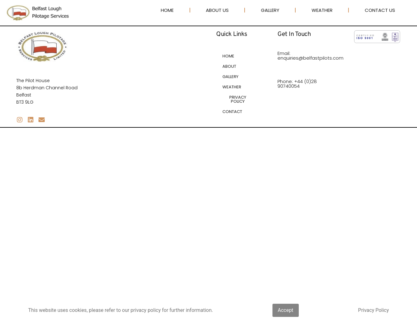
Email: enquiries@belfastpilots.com (310, 55)
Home (167, 10)
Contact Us (380, 10)
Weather (322, 10)
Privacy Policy (373, 310)
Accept (285, 310)
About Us (217, 10)
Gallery (270, 10)
